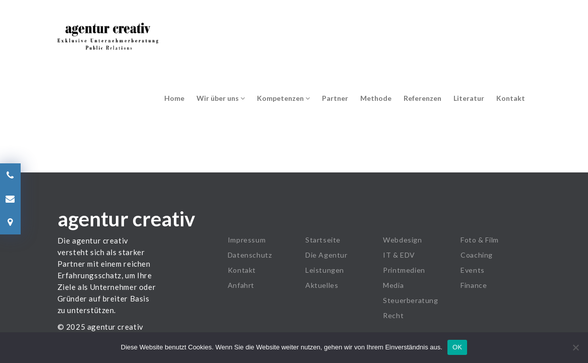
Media (393, 285)
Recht (393, 315)
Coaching (477, 255)
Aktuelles (321, 285)
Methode (375, 98)
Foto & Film (480, 239)
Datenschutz (250, 255)
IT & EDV (399, 255)
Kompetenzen (283, 98)
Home (174, 98)
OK (457, 347)
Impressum (247, 239)
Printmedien (404, 270)
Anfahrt (241, 285)
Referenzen (422, 98)
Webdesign (402, 239)
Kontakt (510, 98)
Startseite (323, 239)
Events (473, 270)
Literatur (468, 98)
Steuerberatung (410, 300)
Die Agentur (326, 255)
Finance (474, 285)
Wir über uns (221, 98)
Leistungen (324, 270)
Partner (335, 98)
